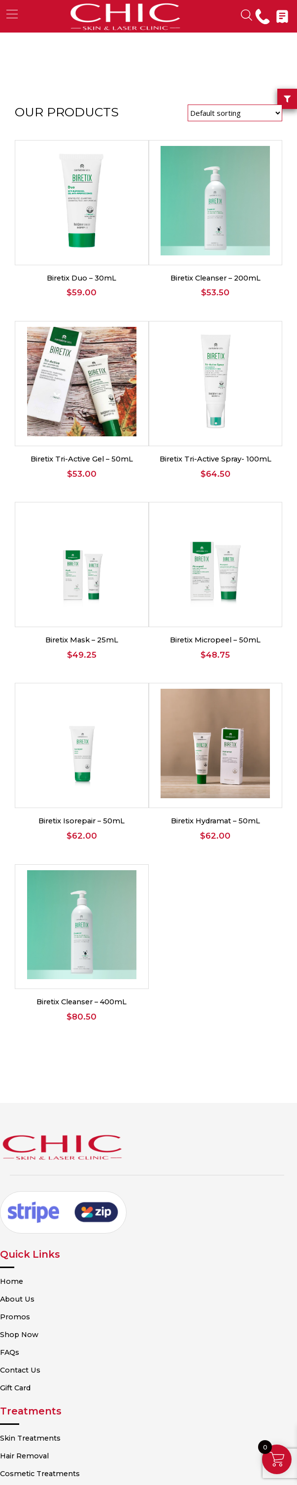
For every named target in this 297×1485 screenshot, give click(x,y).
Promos (29, 1172)
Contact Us (34, 1224)
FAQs (24, 1207)
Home (25, 1138)
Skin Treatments (45, 1286)
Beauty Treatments (49, 1338)
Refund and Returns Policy (63, 1418)
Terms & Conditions (50, 1383)
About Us (31, 1155)
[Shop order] (235, 113)
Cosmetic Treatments (54, 1321)
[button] (12, 14)
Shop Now (33, 1190)
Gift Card (30, 1242)
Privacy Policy (40, 1400)
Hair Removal (39, 1304)
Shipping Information (53, 1435)
